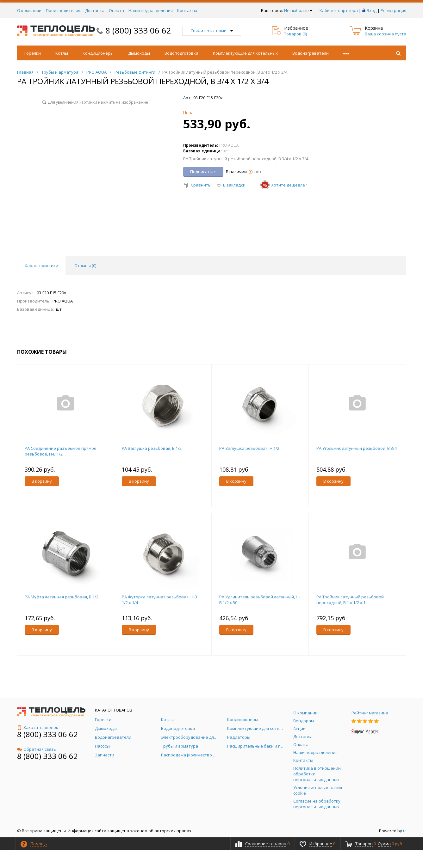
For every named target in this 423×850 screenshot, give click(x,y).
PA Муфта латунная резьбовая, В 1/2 (61, 597)
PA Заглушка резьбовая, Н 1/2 (249, 448)
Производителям (63, 10)
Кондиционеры (98, 53)
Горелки (32, 53)
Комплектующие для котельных (245, 53)
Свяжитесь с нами (211, 31)
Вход (371, 10)
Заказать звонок (37, 727)
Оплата (116, 10)
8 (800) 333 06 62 (138, 30)
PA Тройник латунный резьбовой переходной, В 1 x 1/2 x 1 (350, 599)
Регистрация (393, 10)
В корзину (42, 481)
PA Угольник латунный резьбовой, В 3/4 (356, 448)
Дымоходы (139, 53)
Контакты (187, 10)
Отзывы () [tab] (85, 265)
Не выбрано (298, 10)
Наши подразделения (150, 10)
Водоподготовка (181, 53)
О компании (29, 10)
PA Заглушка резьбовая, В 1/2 (152, 448)
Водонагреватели (310, 53)
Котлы (61, 53)
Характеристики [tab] (41, 265)
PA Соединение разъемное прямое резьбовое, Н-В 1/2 (60, 451)
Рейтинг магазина (369, 713)
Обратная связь (36, 749)
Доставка (94, 10)
